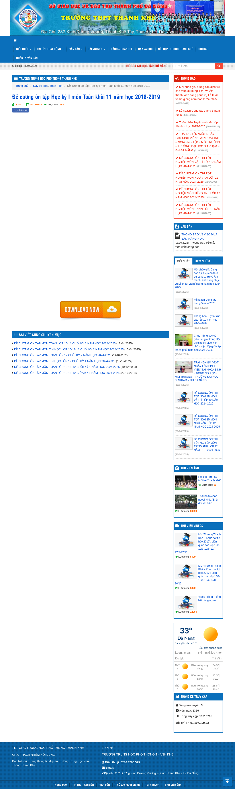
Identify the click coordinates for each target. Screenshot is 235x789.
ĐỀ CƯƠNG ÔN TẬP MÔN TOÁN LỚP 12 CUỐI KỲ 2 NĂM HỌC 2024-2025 (63, 355)
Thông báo (188, 78)
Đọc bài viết (20, 110)
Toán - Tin (56, 85)
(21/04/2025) (201, 150)
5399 (193, 556)
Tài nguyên (96, 49)
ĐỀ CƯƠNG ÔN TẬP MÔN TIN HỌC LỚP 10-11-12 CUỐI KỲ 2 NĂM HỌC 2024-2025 (69, 349)
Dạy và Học (145, 49)
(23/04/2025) (182, 354)
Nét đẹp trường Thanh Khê (175, 49)
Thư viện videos (192, 526)
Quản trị (19, 104)
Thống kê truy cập (194, 696)
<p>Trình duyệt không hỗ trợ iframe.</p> (90, 210)
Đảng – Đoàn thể (122, 49)
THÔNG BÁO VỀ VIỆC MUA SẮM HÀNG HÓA (199, 236)
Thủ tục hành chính (127, 784)
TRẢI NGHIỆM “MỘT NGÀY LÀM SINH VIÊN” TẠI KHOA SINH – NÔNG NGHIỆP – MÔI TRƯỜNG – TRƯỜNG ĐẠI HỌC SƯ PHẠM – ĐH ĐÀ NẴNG (198, 142)
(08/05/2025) (182, 103)
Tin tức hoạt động (50, 49)
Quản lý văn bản (27, 58)
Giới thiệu (23, 49)
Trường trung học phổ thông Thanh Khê (48, 78)
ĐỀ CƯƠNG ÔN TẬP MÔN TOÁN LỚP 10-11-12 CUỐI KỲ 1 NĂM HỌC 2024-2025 (67, 367)
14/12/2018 (36, 104)
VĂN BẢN (186, 226)
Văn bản (76, 49)
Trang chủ (22, 85)
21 (215, 484)
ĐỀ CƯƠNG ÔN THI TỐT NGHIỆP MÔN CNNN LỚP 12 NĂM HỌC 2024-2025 (198, 209)
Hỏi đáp (203, 49)
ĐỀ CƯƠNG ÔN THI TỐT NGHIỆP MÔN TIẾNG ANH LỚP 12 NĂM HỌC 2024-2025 (198, 193)
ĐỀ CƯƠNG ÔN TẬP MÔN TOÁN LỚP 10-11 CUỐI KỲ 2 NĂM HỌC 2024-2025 (65, 343)
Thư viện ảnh (190, 468)
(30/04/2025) (189, 115)
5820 (193, 588)
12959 (193, 611)
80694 (193, 511)
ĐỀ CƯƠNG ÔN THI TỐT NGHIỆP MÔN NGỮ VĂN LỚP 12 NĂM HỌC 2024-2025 (197, 177)
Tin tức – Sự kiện (83, 784)
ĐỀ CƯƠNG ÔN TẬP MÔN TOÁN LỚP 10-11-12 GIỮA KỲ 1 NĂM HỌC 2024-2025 (67, 373)
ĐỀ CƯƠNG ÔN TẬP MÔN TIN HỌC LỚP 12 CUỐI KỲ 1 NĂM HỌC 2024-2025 (64, 361)
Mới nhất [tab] (183, 261)
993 (62, 104)
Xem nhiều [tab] (202, 261)
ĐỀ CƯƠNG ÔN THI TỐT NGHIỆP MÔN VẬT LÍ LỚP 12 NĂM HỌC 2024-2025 (198, 162)
